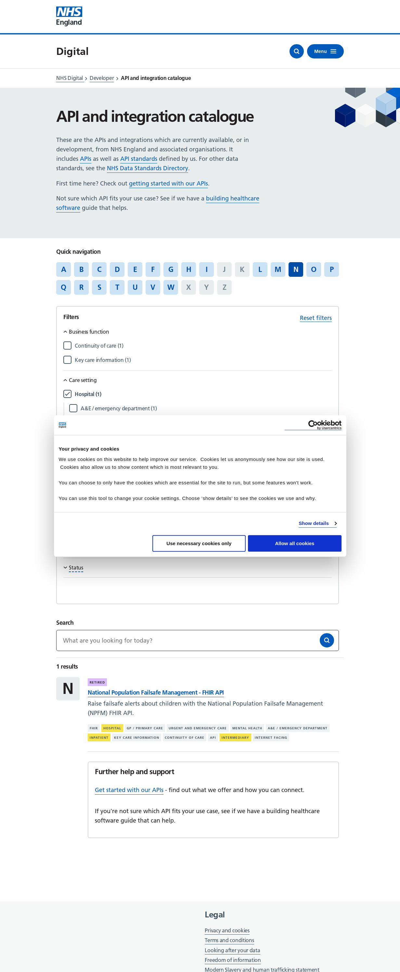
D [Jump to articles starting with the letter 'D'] (117, 269)
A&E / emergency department (298, 728)
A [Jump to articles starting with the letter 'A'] (63, 269)
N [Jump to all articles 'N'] (296, 269)
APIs (85, 158)
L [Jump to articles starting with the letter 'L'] (260, 269)
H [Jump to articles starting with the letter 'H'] (188, 269)
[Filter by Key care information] (203, 360)
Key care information (136, 737)
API (213, 737)
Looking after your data (232, 950)
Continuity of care (184, 737)
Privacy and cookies (227, 930)
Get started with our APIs (129, 790)
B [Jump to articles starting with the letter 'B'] (81, 269)
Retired (97, 682)
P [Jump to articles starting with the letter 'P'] (332, 269)
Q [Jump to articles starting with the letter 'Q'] (63, 287)
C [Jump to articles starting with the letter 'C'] (99, 269)
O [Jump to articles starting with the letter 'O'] (313, 269)
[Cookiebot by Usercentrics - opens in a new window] (313, 425)
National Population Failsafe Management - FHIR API (156, 692)
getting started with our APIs (168, 183)
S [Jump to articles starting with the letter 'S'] (99, 287)
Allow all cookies (295, 543)
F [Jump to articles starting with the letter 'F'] (153, 269)
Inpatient (99, 737)
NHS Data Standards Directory (147, 168)
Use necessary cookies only (198, 543)
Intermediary (235, 737)
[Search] (327, 640)
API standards (138, 158)
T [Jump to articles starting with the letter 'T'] (117, 287)
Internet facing (271, 737)
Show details (314, 523)
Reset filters (316, 318)
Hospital (112, 728)
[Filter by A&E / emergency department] (206, 408)
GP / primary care (145, 728)
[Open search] (297, 51)
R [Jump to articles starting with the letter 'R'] (81, 287)
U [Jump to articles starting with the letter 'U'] (135, 287)
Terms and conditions (229, 940)
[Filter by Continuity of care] (203, 346)
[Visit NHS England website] (69, 16)
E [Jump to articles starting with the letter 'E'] (135, 269)
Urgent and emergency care (198, 728)
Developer (102, 78)
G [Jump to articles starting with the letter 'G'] (171, 269)
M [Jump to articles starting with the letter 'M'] (278, 269)
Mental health (247, 728)
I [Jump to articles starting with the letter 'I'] (207, 269)
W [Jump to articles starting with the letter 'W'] (170, 287)
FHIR (94, 728)
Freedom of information (233, 960)
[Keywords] (197, 640)
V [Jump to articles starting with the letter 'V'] (152, 287)
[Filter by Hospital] (203, 394)
